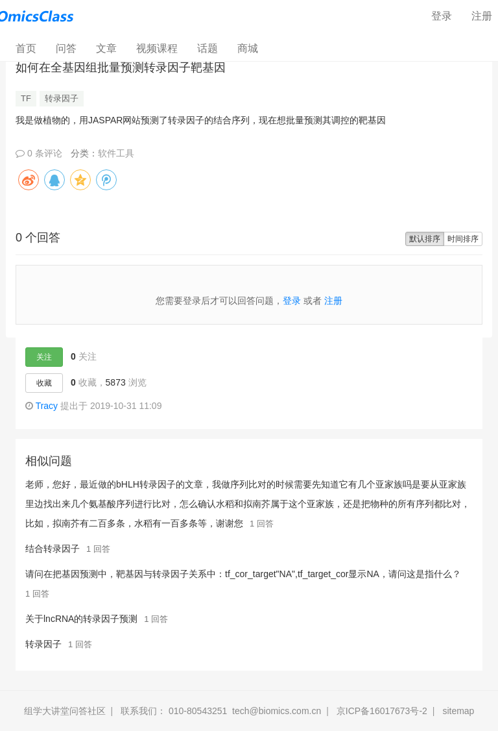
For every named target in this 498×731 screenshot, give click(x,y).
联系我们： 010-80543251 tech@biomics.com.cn (221, 711)
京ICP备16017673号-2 (382, 711)
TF (26, 98)
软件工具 (116, 153)
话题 (207, 48)
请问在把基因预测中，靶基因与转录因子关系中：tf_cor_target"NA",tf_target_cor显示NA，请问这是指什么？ (243, 574)
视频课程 (157, 48)
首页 (31, 48)
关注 (44, 357)
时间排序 (463, 238)
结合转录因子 (52, 548)
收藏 (44, 383)
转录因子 (61, 98)
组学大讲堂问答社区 (65, 711)
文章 (106, 48)
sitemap (458, 711)
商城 (247, 48)
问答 (66, 48)
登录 (441, 15)
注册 (333, 300)
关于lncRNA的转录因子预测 (81, 618)
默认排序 (424, 238)
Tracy (47, 406)
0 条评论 (39, 153)
